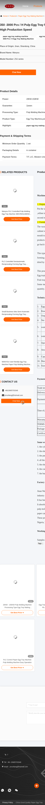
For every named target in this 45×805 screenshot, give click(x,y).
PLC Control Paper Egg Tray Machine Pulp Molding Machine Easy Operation (17, 661)
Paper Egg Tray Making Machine (30, 16)
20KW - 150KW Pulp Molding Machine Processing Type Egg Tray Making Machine (17, 606)
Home (25, 6)
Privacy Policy (7, 802)
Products (38, 6)
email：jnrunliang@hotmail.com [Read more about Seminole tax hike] (15, 767)
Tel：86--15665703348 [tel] (11, 762)
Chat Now (18, 72)
